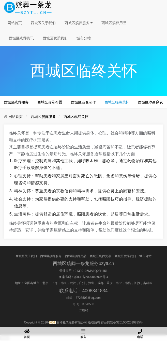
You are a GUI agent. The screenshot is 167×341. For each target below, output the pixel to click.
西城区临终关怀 (116, 102)
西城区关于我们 (43, 23)
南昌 (128, 283)
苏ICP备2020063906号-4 (91, 277)
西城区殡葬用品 (113, 23)
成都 (100, 283)
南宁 (119, 283)
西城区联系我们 (55, 38)
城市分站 (84, 38)
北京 (45, 283)
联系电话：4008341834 (83, 290)
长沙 (137, 283)
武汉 (73, 283)
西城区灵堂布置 (49, 102)
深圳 (91, 283)
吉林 (146, 283)
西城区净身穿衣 (150, 102)
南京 (64, 283)
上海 (55, 283)
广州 (82, 283)
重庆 (110, 283)
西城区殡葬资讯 (21, 38)
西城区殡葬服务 (79, 22)
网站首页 (15, 23)
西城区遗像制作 (83, 102)
